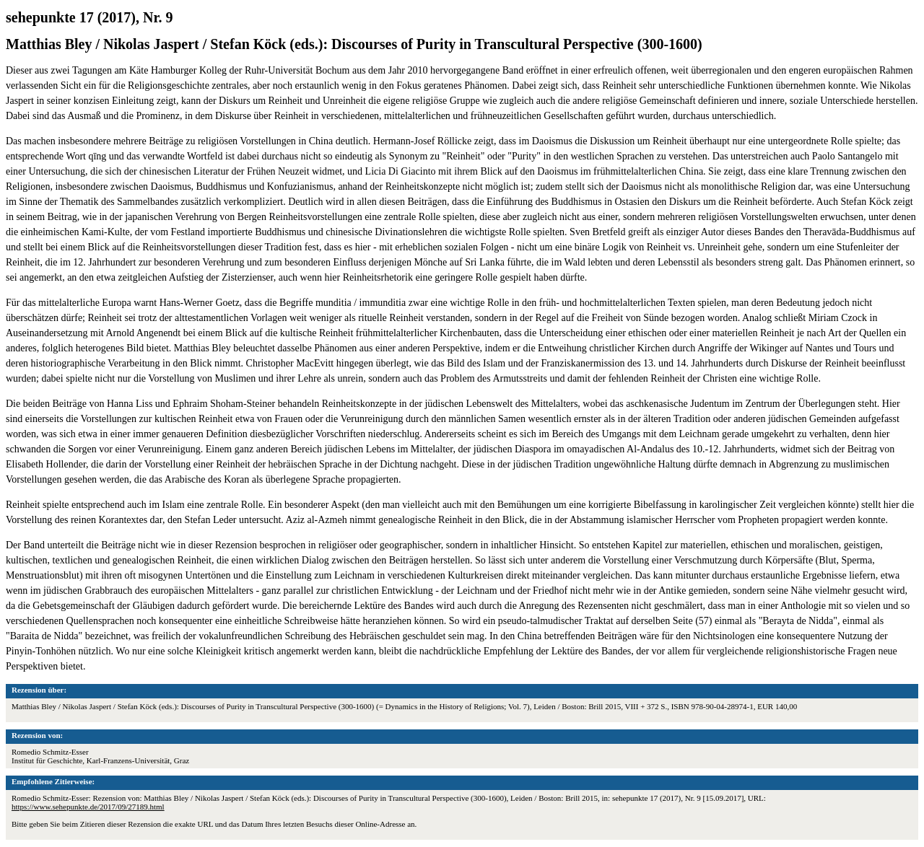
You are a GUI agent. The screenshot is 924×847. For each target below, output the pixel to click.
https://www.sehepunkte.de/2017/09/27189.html (88, 806)
